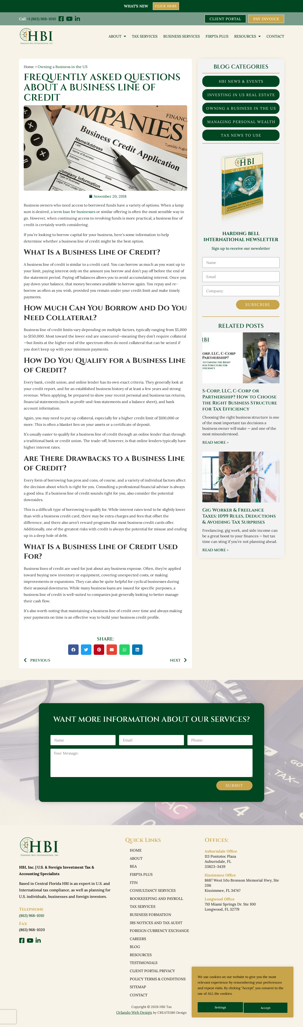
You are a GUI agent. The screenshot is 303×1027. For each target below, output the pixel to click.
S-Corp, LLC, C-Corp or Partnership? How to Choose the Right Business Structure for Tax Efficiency (239, 400)
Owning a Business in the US (62, 67)
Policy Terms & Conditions (158, 984)
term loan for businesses (74, 212)
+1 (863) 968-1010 (41, 18)
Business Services (181, 36)
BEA (133, 867)
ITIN (134, 884)
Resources (247, 36)
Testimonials (143, 968)
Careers (138, 943)
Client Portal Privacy (152, 976)
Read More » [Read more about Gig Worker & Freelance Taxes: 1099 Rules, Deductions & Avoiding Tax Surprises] (215, 550)
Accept (266, 1008)
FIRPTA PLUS (217, 36)
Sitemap (138, 993)
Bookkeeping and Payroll (156, 901)
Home (136, 851)
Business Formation (150, 917)
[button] (73, 650)
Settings (220, 1008)
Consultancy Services (153, 892)
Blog (135, 951)
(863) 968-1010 (31, 916)
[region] (242, 993)
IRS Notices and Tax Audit (156, 926)
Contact (275, 36)
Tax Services (144, 36)
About (117, 36)
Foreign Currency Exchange (159, 934)
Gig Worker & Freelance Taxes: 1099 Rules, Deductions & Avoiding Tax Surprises (239, 516)
